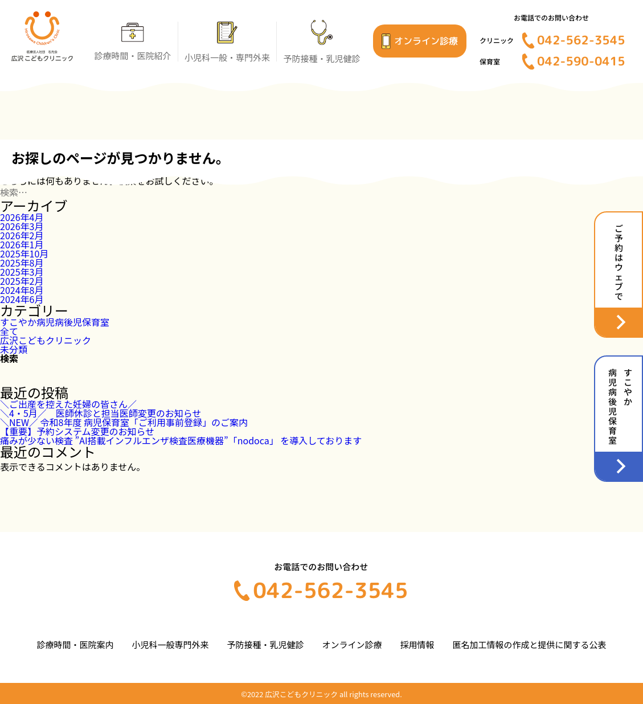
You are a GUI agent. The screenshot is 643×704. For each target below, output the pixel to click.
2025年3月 (21, 272)
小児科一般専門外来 (170, 644)
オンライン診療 (352, 644)
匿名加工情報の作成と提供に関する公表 (529, 644)
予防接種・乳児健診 (265, 644)
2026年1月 (21, 244)
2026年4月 (21, 217)
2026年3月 (21, 226)
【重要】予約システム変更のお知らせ (77, 431)
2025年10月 (24, 253)
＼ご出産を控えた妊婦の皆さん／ (68, 404)
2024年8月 (21, 290)
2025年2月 (21, 281)
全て (9, 331)
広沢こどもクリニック (45, 340)
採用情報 (417, 644)
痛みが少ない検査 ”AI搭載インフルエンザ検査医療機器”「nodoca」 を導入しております (181, 440)
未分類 (13, 349)
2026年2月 (21, 235)
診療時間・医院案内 (75, 644)
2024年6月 (21, 299)
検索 (9, 358)
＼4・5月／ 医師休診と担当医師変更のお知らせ (100, 413)
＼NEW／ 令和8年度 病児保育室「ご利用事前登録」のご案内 (124, 422)
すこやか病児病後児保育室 (54, 322)
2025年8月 (21, 262)
